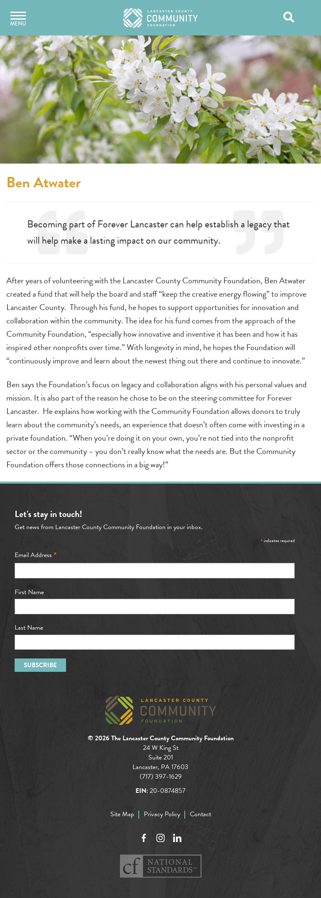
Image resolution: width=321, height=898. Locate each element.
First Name (29, 592)
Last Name (29, 628)
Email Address (36, 555)
